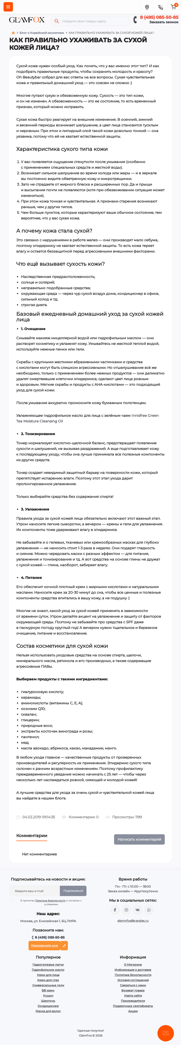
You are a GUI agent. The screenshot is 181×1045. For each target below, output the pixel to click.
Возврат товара (132, 990)
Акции (133, 1011)
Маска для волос (48, 1011)
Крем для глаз (48, 980)
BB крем (48, 990)
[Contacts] (160, 7)
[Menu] (8, 7)
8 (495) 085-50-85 (159, 17)
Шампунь (48, 1000)
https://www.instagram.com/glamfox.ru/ (126, 910)
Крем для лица (48, 975)
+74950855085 (149, 910)
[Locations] (147, 7)
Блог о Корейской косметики (42, 33)
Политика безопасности (50, 900)
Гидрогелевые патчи (48, 964)
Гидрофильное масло (48, 969)
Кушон (48, 995)
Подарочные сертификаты (133, 1006)
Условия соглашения (133, 980)
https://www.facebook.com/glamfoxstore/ (115, 910)
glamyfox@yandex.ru (132, 920)
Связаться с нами (133, 985)
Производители (133, 1000)
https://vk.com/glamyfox (138, 910)
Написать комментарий (139, 839)
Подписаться (73, 891)
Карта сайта (133, 995)
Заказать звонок (163, 22)
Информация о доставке (133, 969)
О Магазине (133, 964)
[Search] (57, 21)
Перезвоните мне (44, 945)
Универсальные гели (48, 985)
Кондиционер (48, 1006)
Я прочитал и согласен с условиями (49, 902)
